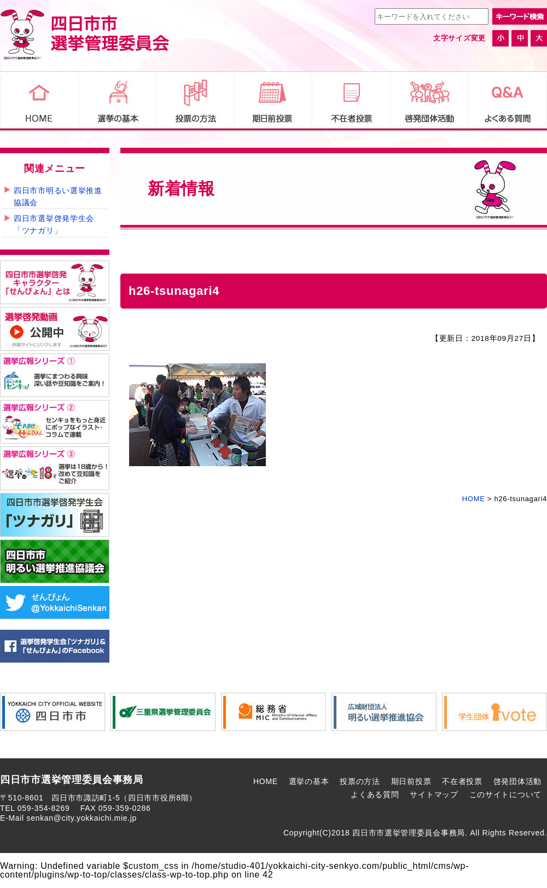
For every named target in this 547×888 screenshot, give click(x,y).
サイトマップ (434, 794)
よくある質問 (375, 794)
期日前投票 (411, 781)
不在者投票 (462, 781)
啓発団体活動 (517, 781)
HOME (265, 781)
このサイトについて (505, 794)
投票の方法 (360, 781)
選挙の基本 (309, 781)
